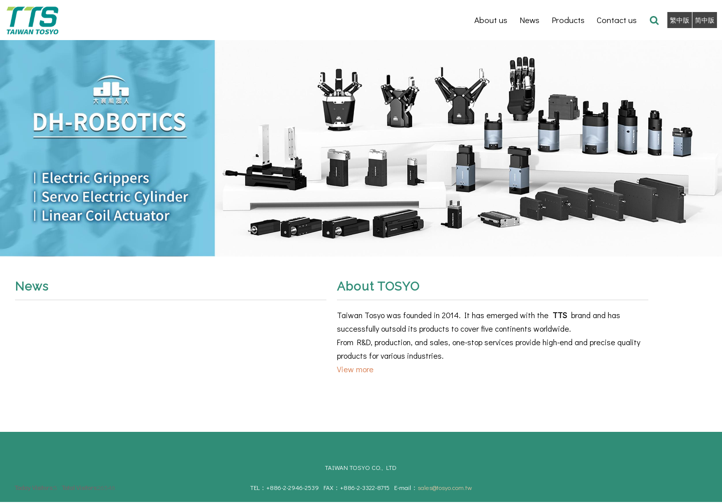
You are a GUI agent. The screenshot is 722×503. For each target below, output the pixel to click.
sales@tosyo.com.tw (445, 487)
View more (355, 369)
